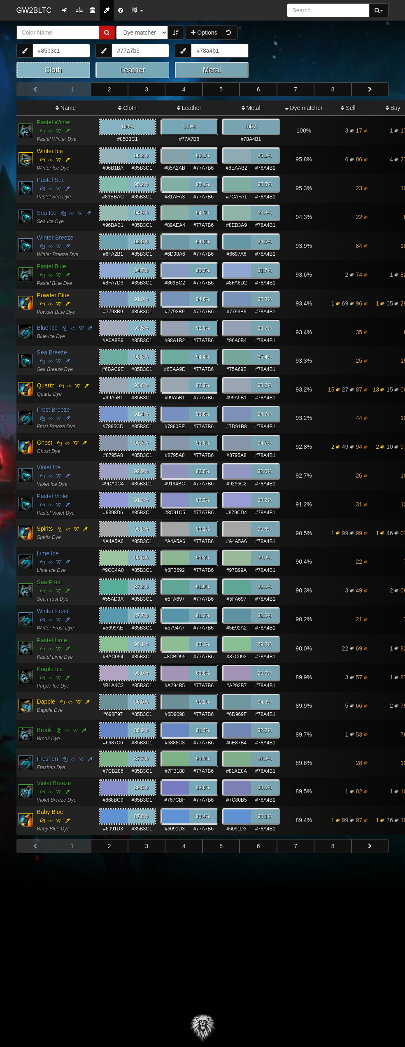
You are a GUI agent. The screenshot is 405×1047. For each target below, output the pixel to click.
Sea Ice (46, 213)
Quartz (45, 385)
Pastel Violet (53, 496)
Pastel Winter (54, 122)
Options (204, 32)
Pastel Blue (51, 266)
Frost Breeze (53, 409)
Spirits (45, 528)
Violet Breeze (54, 783)
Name (66, 108)
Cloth (127, 108)
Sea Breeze (52, 352)
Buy (393, 108)
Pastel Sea (51, 180)
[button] (137, 10)
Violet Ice (49, 467)
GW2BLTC (34, 10)
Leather (189, 108)
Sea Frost (49, 582)
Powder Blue (53, 295)
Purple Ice (50, 669)
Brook (44, 730)
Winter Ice (50, 151)
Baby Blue (50, 812)
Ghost (44, 442)
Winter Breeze (55, 237)
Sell (348, 108)
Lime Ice (48, 553)
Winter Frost (52, 611)
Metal (251, 108)
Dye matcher (304, 108)
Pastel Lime (52, 640)
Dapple (46, 701)
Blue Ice (47, 327)
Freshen (47, 759)
